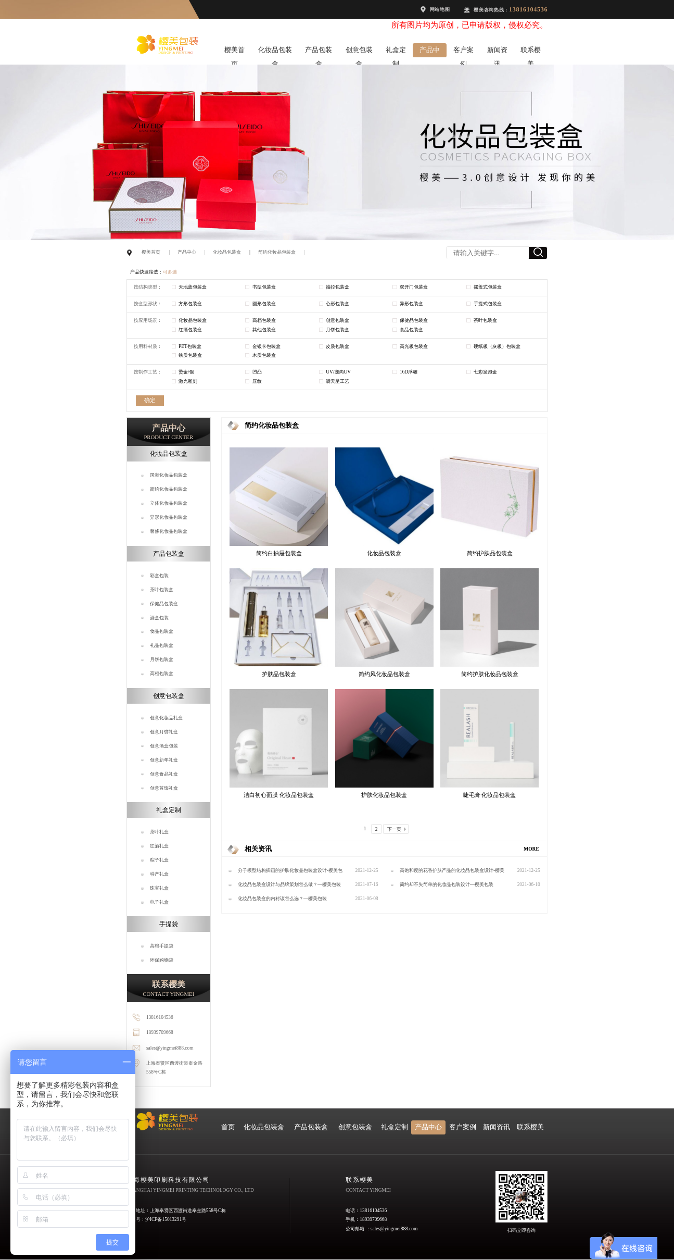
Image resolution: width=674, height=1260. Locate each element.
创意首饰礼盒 (164, 788)
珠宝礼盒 (159, 888)
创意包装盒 (359, 51)
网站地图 (440, 9)
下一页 (394, 829)
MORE (531, 849)
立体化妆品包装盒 (168, 503)
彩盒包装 (159, 575)
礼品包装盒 (161, 645)
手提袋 (168, 924)
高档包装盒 (161, 673)
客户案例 (463, 51)
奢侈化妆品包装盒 (168, 531)
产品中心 (429, 51)
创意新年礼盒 (164, 760)
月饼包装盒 (161, 659)
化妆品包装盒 (275, 51)
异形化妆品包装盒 (168, 517)
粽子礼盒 (159, 860)
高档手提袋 (161, 946)
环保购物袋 (161, 960)
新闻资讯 (497, 51)
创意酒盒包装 (164, 745)
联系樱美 (530, 51)
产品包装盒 (318, 51)
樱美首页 (234, 51)
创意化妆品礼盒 (166, 717)
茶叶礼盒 (159, 831)
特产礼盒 (159, 874)
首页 (228, 1127)
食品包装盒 (161, 631)
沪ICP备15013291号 (165, 1219)
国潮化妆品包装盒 (168, 475)
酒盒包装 (159, 617)
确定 (150, 400)
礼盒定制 (396, 51)
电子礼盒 (159, 902)
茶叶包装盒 (161, 589)
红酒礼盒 (159, 846)
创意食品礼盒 (164, 774)
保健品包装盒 (164, 603)
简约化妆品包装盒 (277, 252)
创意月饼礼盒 (164, 731)
